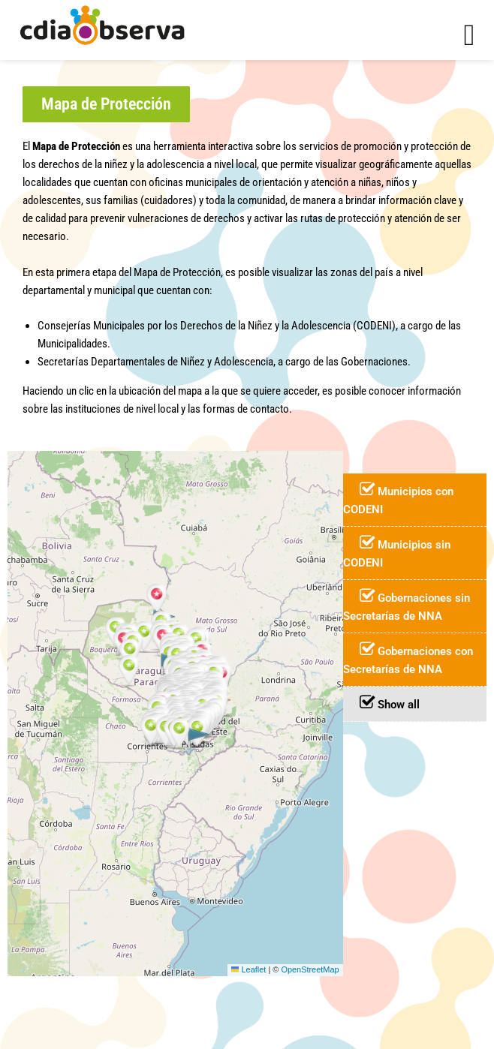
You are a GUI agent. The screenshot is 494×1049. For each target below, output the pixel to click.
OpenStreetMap (310, 969)
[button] (106, 104)
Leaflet (249, 969)
